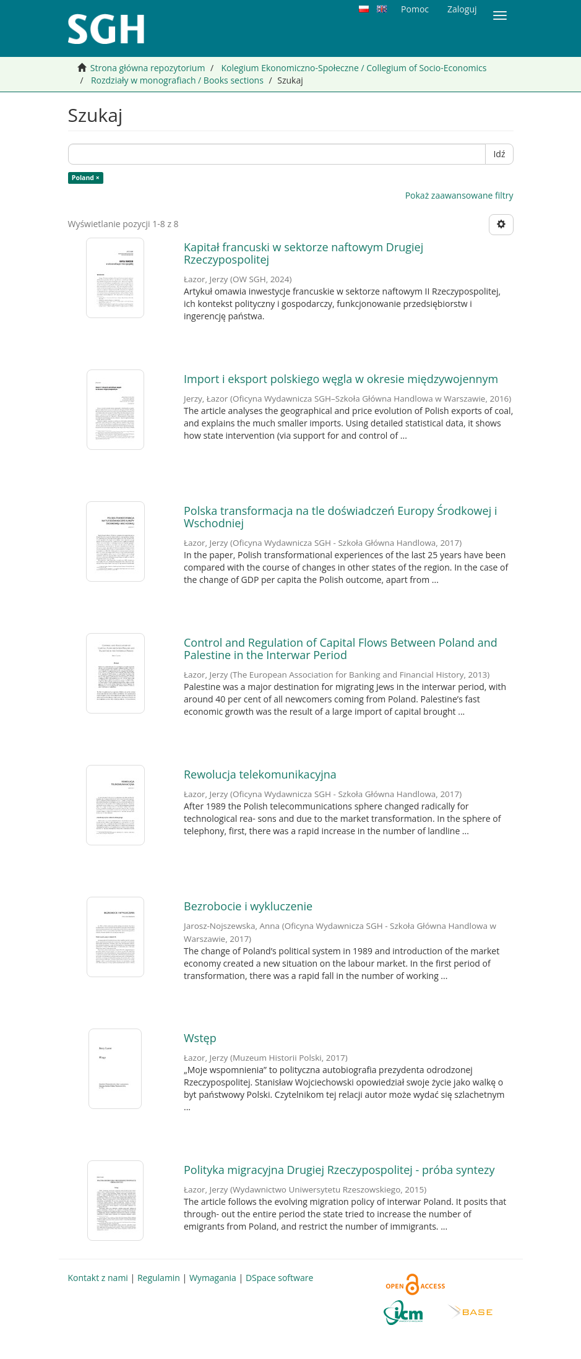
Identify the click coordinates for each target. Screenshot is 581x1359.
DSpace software (279, 1278)
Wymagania (212, 1278)
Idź (499, 154)
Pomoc (415, 9)
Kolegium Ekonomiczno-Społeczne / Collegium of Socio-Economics (353, 68)
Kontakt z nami (98, 1278)
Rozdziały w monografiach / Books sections (177, 80)
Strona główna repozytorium (147, 68)
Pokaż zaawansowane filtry (459, 195)
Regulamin (158, 1278)
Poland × (86, 177)
